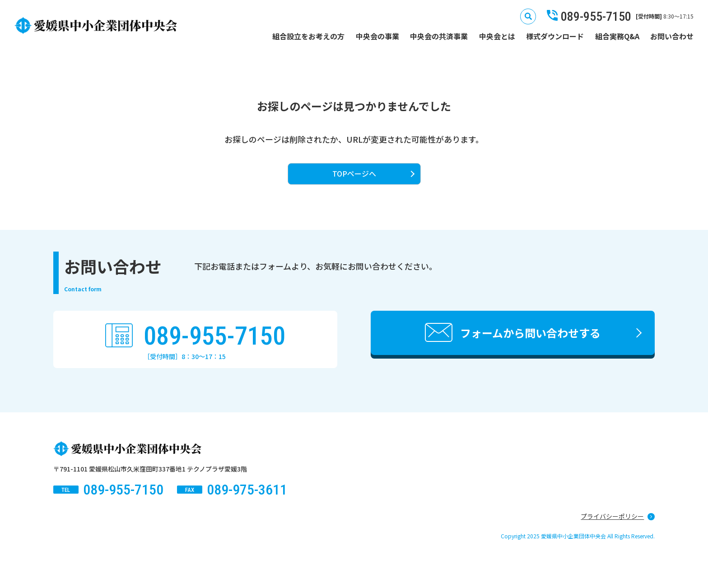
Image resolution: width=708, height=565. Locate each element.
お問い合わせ (672, 36)
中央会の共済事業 (439, 36)
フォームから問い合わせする (530, 333)
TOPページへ (354, 173)
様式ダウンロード (555, 36)
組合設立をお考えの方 (308, 36)
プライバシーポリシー (612, 516)
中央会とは (497, 36)
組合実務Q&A (617, 36)
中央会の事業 (377, 36)
